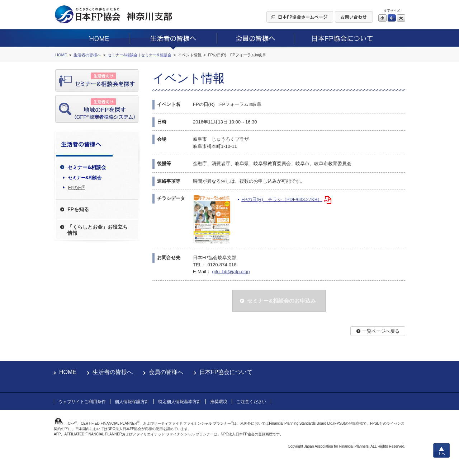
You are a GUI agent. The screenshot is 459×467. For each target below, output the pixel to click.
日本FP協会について (225, 372)
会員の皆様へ (166, 372)
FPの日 (76, 187)
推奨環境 (218, 401)
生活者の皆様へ (113, 372)
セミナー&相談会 (84, 177)
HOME (67, 372)
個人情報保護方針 (132, 401)
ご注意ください (251, 401)
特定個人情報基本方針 (179, 401)
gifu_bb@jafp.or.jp (231, 271)
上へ (441, 450)
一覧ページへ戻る (380, 331)
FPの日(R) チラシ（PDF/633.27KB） (281, 199)
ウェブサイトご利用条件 (82, 401)
